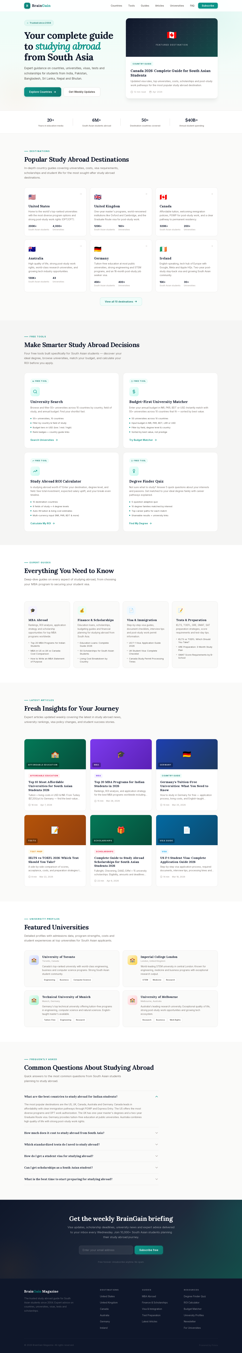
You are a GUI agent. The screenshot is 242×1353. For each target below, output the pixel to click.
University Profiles (194, 1315)
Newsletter (190, 1321)
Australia (104, 1315)
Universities (177, 5)
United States (107, 1296)
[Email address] (106, 1251)
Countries (116, 5)
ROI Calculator (191, 1302)
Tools (131, 5)
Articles (159, 5)
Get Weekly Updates (82, 91)
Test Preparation (151, 1315)
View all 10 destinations (121, 303)
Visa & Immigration (152, 1308)
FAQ (192, 5)
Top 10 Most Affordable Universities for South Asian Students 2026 (50, 787)
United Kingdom (109, 1302)
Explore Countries (42, 91)
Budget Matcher (193, 1308)
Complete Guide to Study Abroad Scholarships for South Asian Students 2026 (119, 862)
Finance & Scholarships (155, 1302)
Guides (145, 5)
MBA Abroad (149, 1296)
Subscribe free (148, 1251)
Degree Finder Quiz (195, 1296)
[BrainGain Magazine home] (37, 6)
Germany (105, 1321)
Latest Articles (149, 1321)
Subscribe (208, 5)
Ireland (104, 1327)
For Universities (192, 1327)
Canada (104, 1308)
